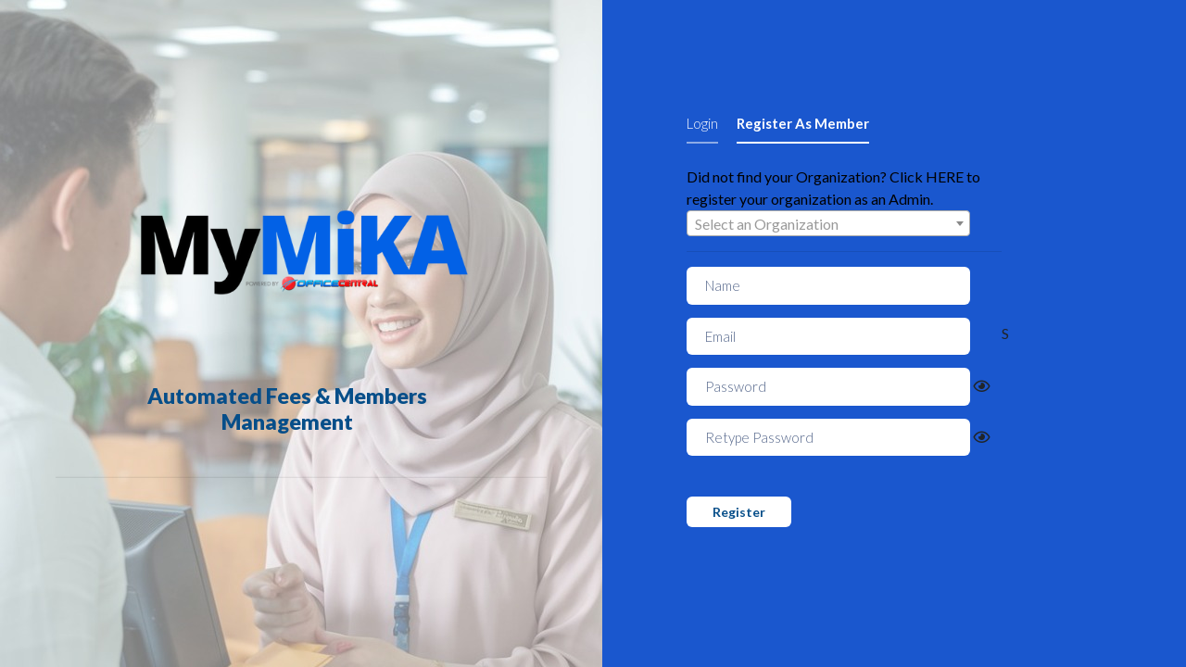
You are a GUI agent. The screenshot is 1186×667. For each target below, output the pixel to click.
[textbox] (828, 224)
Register (739, 512)
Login (702, 123)
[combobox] (828, 223)
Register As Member (803, 123)
